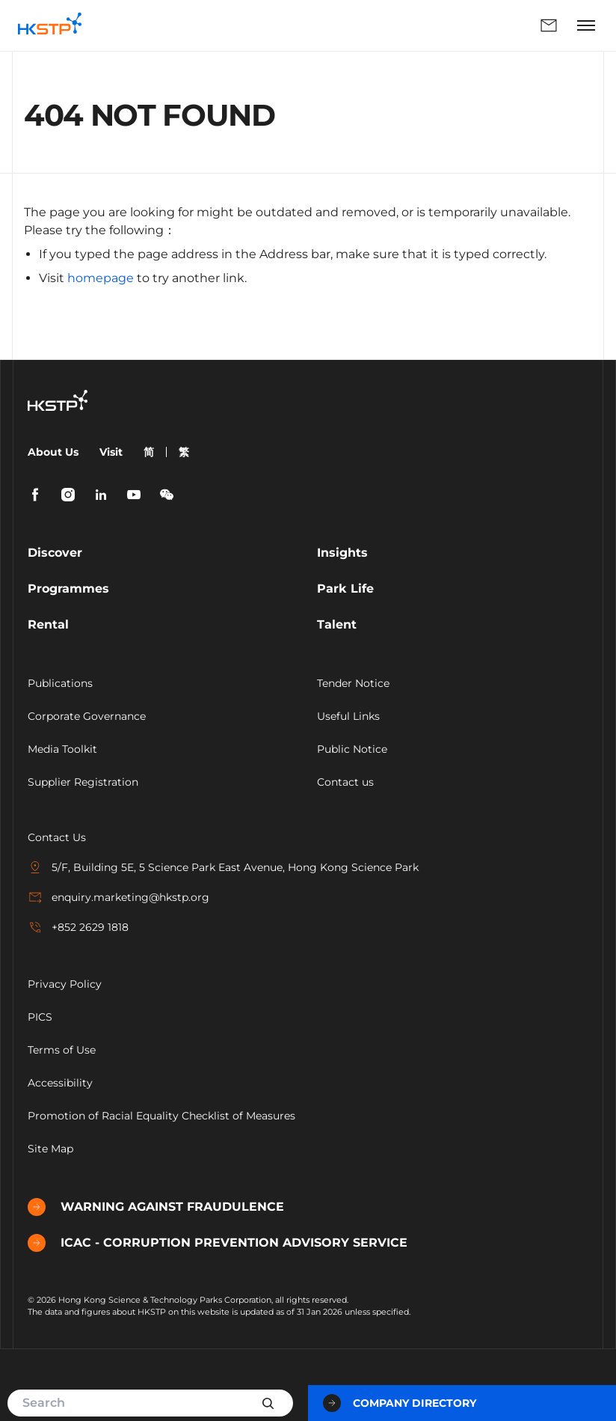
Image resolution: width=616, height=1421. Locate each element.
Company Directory (399, 1403)
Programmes (68, 588)
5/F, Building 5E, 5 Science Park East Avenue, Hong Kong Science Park (223, 867)
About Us (53, 452)
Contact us (345, 782)
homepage (100, 278)
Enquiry (548, 25)
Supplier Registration (83, 782)
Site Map (50, 1148)
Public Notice (352, 749)
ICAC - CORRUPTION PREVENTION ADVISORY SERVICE (217, 1243)
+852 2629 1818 (78, 927)
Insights (342, 553)
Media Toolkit (62, 749)
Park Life (345, 588)
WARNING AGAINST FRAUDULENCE (156, 1207)
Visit (111, 452)
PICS (40, 1017)
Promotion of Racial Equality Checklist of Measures (161, 1115)
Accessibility (60, 1083)
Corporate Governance (87, 716)
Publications (60, 683)
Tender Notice (353, 683)
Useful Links (348, 716)
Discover (55, 553)
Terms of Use (62, 1050)
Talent (337, 624)
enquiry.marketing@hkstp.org (118, 897)
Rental (48, 624)
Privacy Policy (65, 984)
